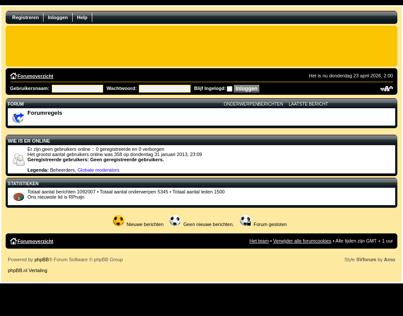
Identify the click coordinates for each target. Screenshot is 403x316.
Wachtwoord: (122, 88)
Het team (259, 240)
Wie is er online (29, 140)
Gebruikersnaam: (29, 88)
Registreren (25, 17)
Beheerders (62, 170)
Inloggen (58, 17)
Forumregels (44, 113)
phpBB (41, 259)
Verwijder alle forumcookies (302, 240)
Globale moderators (98, 170)
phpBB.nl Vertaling (27, 270)
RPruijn (76, 197)
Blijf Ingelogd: (210, 88)
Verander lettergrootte (386, 89)
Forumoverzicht (35, 76)
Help (82, 17)
